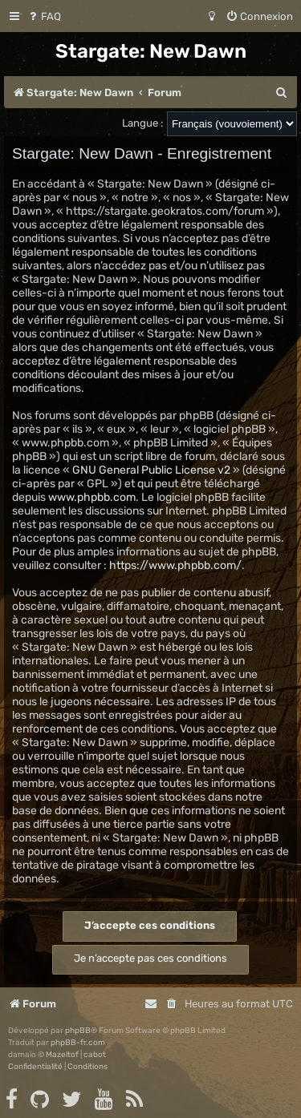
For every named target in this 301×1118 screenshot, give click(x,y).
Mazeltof (62, 1054)
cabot (94, 1054)
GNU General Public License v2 (151, 470)
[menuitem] (43, 16)
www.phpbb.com (92, 497)
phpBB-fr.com (78, 1042)
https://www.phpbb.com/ (175, 565)
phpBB (78, 1030)
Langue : (142, 123)
